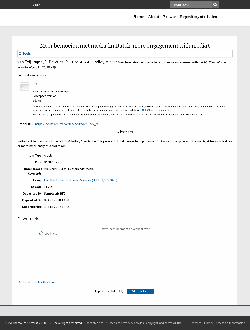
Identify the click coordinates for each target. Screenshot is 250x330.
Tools (25, 53)
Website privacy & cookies (127, 323)
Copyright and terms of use (164, 323)
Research (195, 323)
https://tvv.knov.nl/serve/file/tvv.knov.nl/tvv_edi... (68, 124)
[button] (140, 291)
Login (36, 5)
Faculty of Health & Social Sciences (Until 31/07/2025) (80, 180)
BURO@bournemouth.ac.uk (155, 110)
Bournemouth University (55, 17)
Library (208, 323)
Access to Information (230, 323)
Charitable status (96, 323)
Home (138, 17)
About (153, 17)
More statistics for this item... (37, 282)
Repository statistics (198, 17)
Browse (169, 17)
